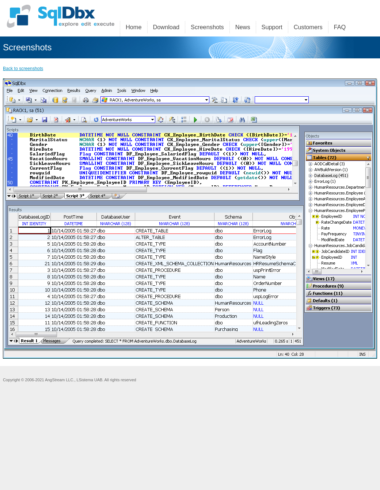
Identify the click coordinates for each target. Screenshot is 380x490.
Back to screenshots (23, 68)
